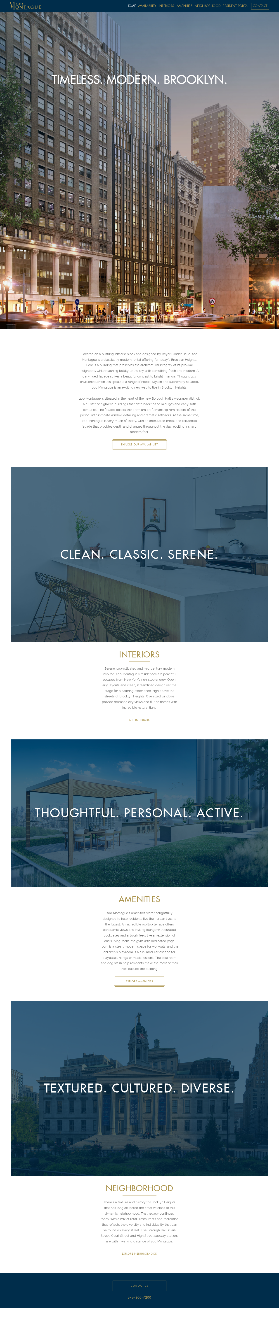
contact (260, 6)
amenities (184, 6)
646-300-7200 (139, 1297)
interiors (166, 6)
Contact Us (139, 1285)
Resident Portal (236, 6)
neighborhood (207, 6)
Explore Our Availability (139, 444)
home (131, 6)
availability (147, 6)
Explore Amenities (139, 981)
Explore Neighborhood (139, 1253)
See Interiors (139, 720)
